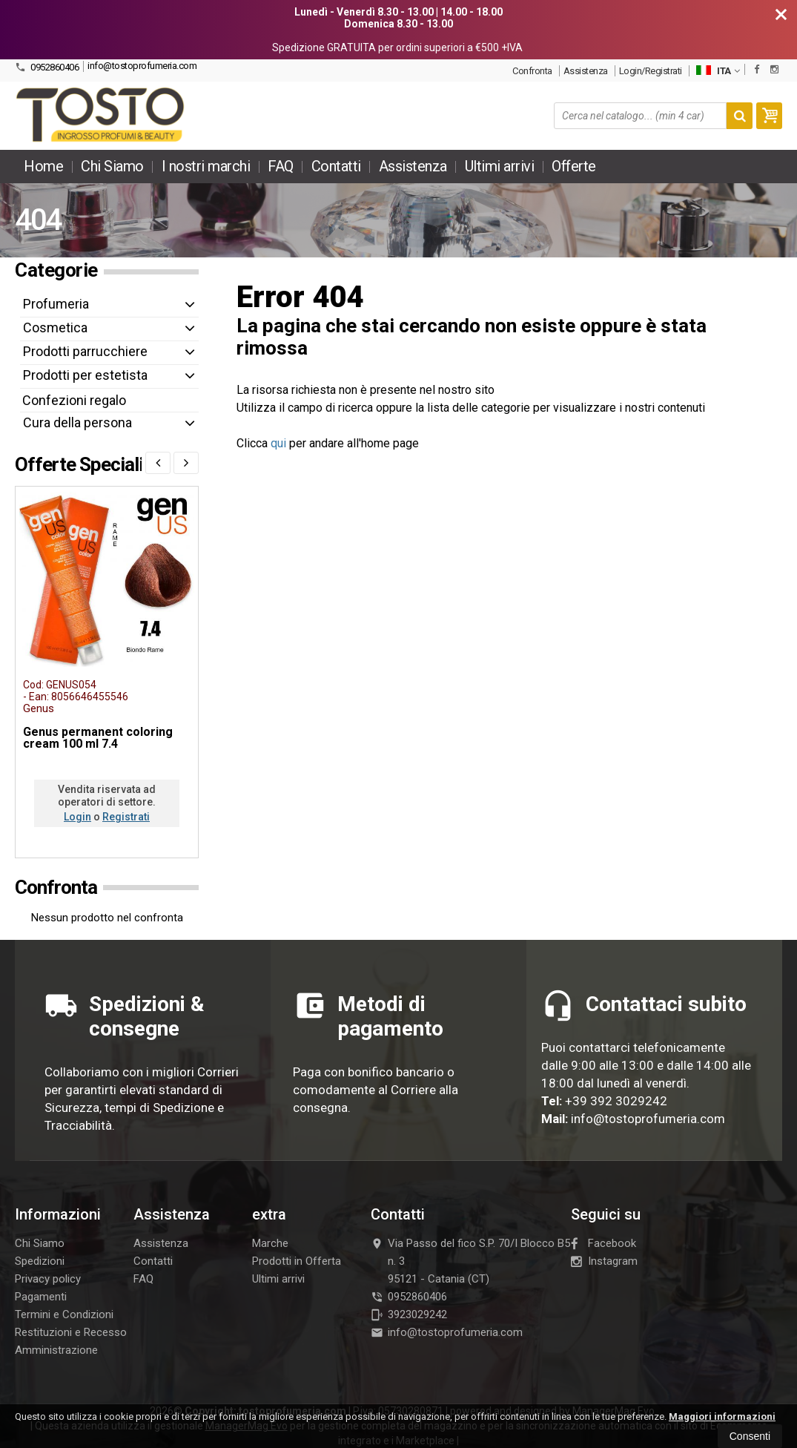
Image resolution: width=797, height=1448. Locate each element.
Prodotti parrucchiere (85, 351)
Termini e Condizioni (64, 1314)
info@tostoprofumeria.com (141, 65)
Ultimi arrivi (500, 166)
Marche (270, 1243)
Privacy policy (48, 1279)
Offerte (574, 166)
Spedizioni (40, 1261)
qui (278, 443)
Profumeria (56, 304)
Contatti (336, 166)
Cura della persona (77, 422)
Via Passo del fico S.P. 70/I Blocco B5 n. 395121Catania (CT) (470, 1261)
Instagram (604, 1261)
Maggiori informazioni (722, 1416)
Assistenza (585, 70)
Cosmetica (55, 327)
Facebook (603, 1243)
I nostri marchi (206, 166)
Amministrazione (56, 1350)
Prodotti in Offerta (296, 1261)
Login (77, 817)
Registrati (126, 817)
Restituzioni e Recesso (71, 1332)
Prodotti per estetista (85, 375)
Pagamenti (41, 1296)
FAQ (281, 166)
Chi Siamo (112, 166)
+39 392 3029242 (616, 1100)
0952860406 (47, 67)
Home (43, 166)
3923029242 (409, 1314)
